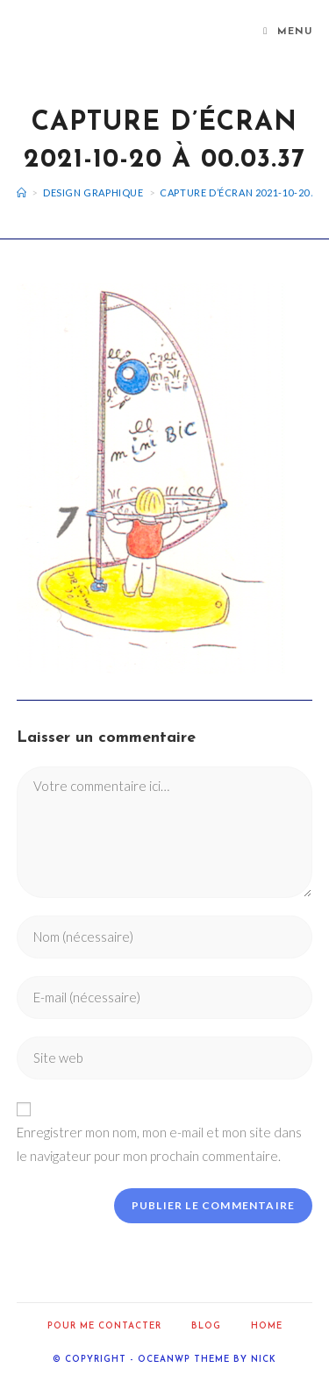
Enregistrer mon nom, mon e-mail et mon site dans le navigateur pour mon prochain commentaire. (159, 1144)
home (267, 1326)
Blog (206, 1326)
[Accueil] (22, 192)
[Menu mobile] (287, 32)
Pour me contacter (104, 1326)
